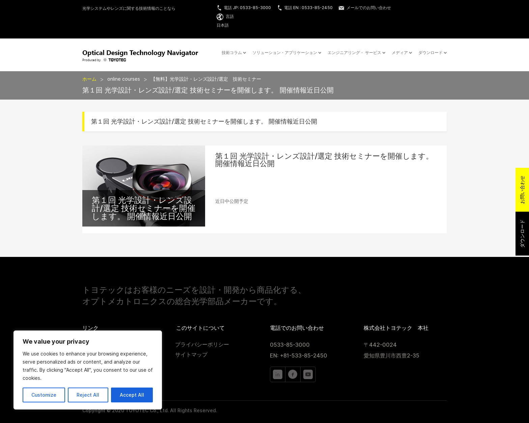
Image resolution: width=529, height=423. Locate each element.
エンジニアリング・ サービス (354, 52)
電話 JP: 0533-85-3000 (244, 7)
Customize (43, 395)
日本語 (223, 25)
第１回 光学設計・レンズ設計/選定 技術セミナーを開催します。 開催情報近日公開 (143, 208)
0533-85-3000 (290, 345)
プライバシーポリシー (202, 345)
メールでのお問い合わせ (365, 7)
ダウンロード (430, 52)
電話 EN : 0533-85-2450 (305, 7)
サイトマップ (191, 355)
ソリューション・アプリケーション (284, 52)
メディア (400, 52)
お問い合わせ (522, 190)
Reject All (88, 395)
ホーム (89, 79)
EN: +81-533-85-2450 (298, 355)
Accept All (132, 395)
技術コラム (232, 52)
